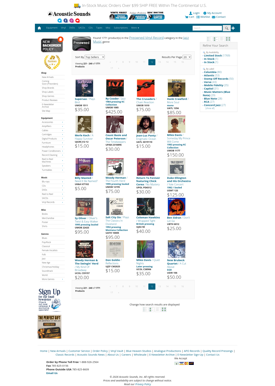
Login (194, 13)
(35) (216, 85)
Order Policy (100, 351)
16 (182, 61)
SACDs (52, 198)
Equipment (47, 118)
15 (175, 61)
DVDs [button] (72, 27)
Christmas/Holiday (50, 266)
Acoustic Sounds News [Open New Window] (91, 354)
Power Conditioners (52, 150)
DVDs (52, 189)
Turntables (52, 169)
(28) (213, 98)
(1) (211, 58)
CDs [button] (91, 27)
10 (136, 61)
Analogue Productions (167, 351)
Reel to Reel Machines (52, 160)
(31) (211, 88)
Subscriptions (121, 27)
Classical (46, 246)
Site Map (46, 110)
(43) (210, 82)
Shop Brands (48, 87)
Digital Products (52, 138)
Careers (126, 354)
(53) (211, 75)
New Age (46, 262)
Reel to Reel (52, 194)
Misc (43, 209)
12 (152, 61)
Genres (45, 233)
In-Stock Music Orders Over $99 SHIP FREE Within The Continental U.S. (140, 5)
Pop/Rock (46, 242)
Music (44, 177)
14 (167, 61)
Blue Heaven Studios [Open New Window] (138, 351)
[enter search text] (207, 28)
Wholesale (140, 354)
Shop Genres (48, 96)
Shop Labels (47, 91)
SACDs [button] (81, 27)
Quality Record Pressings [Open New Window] (218, 351)
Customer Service (79, 351)
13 (159, 61)
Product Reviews (50, 100)
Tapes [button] (99, 27)
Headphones (52, 146)
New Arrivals (47, 77)
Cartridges (52, 134)
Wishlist (203, 16)
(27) (209, 101)
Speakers (52, 165)
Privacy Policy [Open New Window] (143, 384)
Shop (43, 72)
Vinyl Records (52, 202)
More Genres (52, 279)
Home (43, 351)
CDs (52, 185)
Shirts (44, 226)
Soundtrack (47, 270)
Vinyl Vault (116, 351)
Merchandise (48, 218)
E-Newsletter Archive (48, 105)
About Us (113, 354)
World (45, 275)
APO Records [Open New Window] (192, 351)
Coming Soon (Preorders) (50, 82)
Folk (44, 254)
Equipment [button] (52, 27)
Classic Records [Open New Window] (65, 354)
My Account (212, 13)
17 (111, 68)
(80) (213, 72)
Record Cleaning (52, 155)
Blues (44, 238)
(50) (218, 78)
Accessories (52, 122)
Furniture (52, 142)
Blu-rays (52, 181)
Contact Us (212, 354)
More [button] (135, 27)
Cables (52, 130)
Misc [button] (108, 27)
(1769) (217, 55)
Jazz (43, 258)
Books (45, 213)
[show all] (210, 108)
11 (144, 61)
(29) (216, 93)
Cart (189, 16)
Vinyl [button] (63, 27)
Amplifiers (52, 126)
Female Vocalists (50, 250)
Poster (45, 222)
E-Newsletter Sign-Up (190, 354)
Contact (219, 16)
